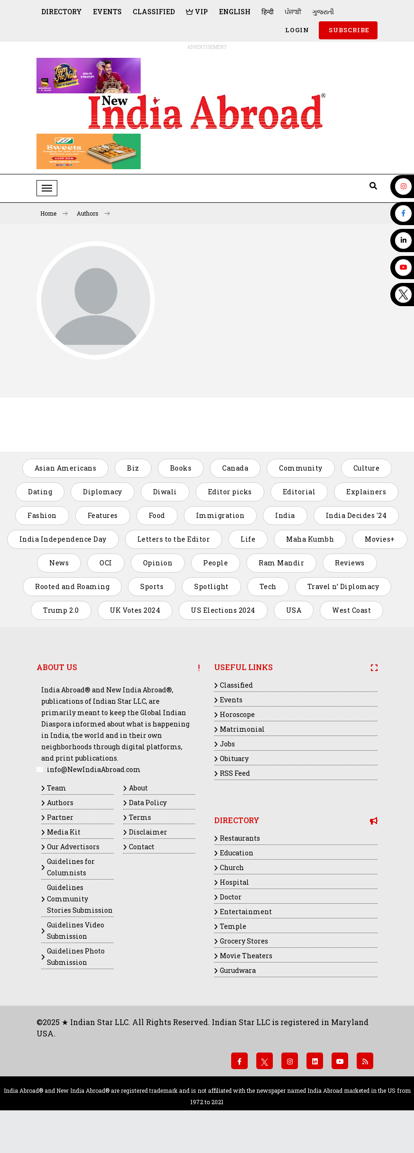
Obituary (234, 758)
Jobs (227, 743)
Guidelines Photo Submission (76, 956)
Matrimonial (242, 729)
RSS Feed (235, 773)
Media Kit (64, 831)
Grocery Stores (244, 940)
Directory (61, 11)
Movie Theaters (246, 955)
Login (296, 30)
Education (236, 852)
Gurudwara (238, 970)
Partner (60, 817)
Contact (141, 846)
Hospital (234, 882)
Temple (233, 926)
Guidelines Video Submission (75, 930)
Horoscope (237, 714)
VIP (197, 11)
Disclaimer (148, 831)
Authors (93, 213)
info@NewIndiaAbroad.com (94, 769)
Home (54, 213)
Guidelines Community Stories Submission (80, 899)
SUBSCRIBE (348, 30)
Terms (140, 817)
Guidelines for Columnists (71, 867)
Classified (154, 11)
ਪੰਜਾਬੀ (293, 11)
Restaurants (240, 838)
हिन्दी (267, 11)
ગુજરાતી (323, 11)
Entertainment (246, 911)
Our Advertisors (73, 846)
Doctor (231, 896)
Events (107, 11)
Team (56, 787)
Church (232, 867)
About (138, 787)
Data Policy (148, 802)
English (235, 11)
